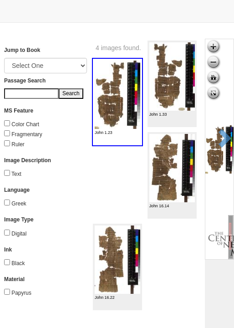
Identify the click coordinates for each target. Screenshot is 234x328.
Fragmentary (26, 134)
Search (71, 93)
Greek (18, 203)
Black (18, 263)
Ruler (17, 144)
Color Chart (25, 124)
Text (16, 174)
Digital (18, 234)
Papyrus (21, 293)
